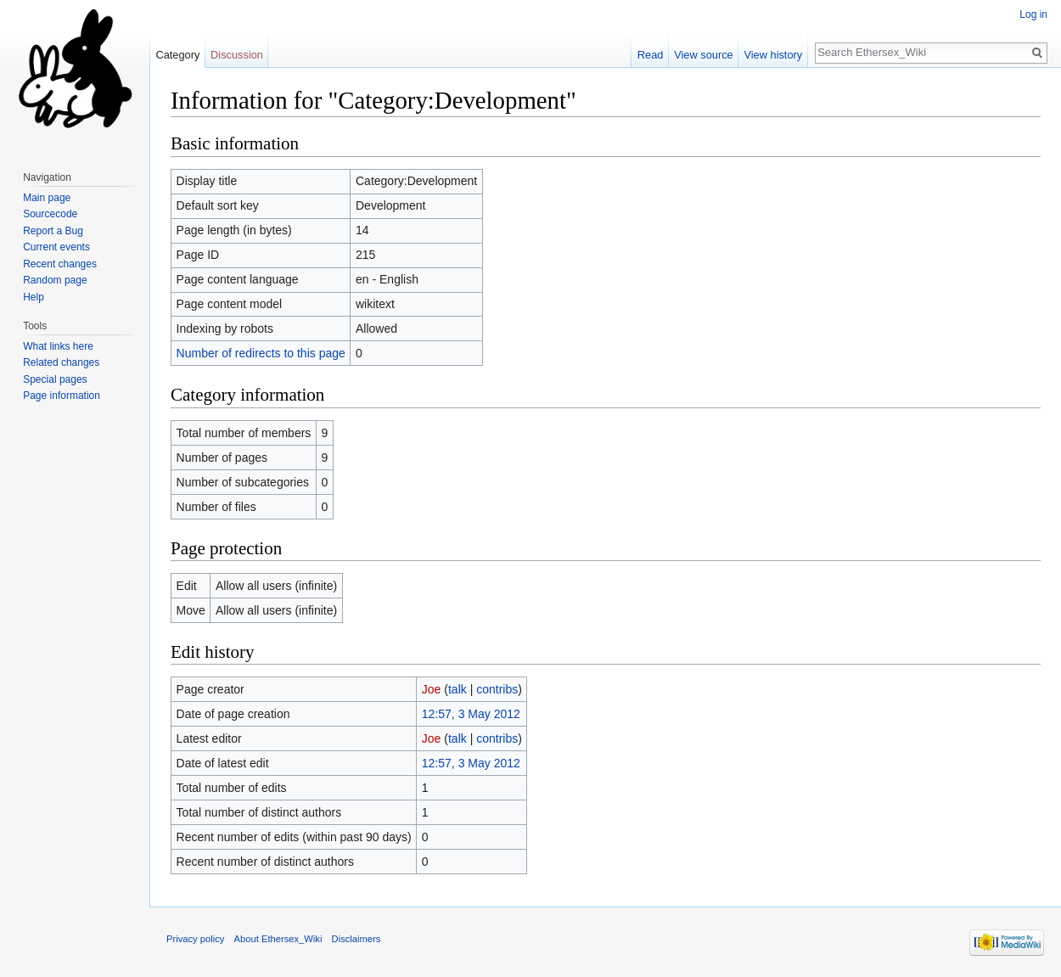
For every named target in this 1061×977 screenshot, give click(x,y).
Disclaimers (356, 939)
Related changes (61, 362)
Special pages (55, 379)
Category (177, 54)
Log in (1033, 14)
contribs (497, 689)
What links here (58, 346)
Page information (61, 395)
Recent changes (60, 264)
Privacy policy (195, 939)
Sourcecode (50, 214)
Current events (56, 247)
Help (33, 297)
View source (703, 54)
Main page (46, 198)
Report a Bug (53, 231)
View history (773, 54)
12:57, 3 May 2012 (471, 714)
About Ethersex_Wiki (278, 939)
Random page (55, 280)
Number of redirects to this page (261, 353)
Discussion (237, 54)
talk (457, 689)
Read (650, 54)
